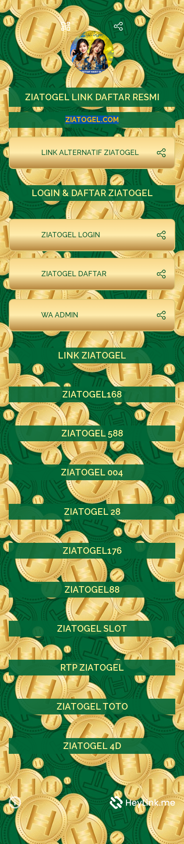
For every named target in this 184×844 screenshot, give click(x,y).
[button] (18, 802)
